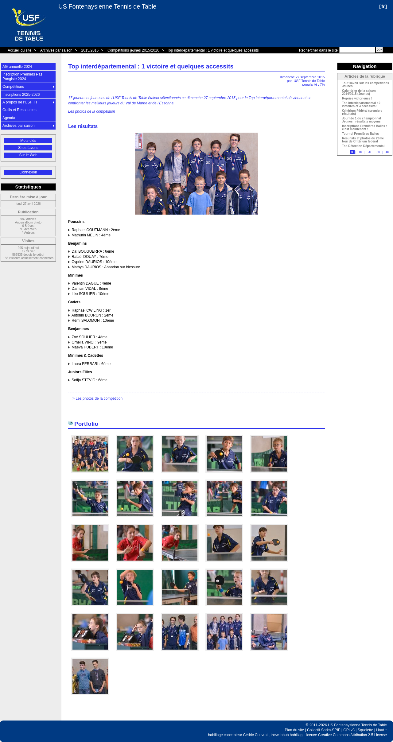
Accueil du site (19, 50)
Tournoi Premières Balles (360, 133)
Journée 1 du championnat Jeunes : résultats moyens (361, 120)
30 (378, 152)
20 (369, 152)
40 (387, 152)
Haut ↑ (381, 730)
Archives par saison (56, 50)
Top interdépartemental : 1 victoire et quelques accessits (213, 50)
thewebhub (280, 735)
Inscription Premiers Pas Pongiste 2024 (22, 76)
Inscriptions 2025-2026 (21, 94)
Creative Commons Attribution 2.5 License (352, 735)
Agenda (8, 118)
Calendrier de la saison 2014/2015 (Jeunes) (359, 92)
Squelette (365, 730)
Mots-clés (28, 140)
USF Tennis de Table (309, 81)
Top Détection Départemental (363, 146)
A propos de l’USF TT (20, 102)
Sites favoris (28, 148)
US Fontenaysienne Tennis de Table (107, 6)
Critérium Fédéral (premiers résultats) (362, 112)
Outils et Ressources (19, 110)
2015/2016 (90, 50)
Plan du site (294, 730)
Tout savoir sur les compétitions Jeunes (365, 85)
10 (360, 152)
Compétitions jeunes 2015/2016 (133, 50)
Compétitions (13, 86)
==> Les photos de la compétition (95, 398)
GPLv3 (349, 730)
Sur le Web (28, 155)
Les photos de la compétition (91, 111)
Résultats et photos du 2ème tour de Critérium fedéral (363, 140)
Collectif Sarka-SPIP (323, 730)
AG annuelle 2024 (17, 66)
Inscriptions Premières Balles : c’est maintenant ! (364, 128)
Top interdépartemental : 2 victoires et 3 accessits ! (361, 105)
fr (383, 6)
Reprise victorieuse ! (357, 98)
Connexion (28, 172)
